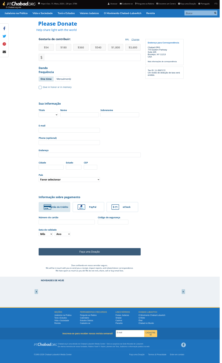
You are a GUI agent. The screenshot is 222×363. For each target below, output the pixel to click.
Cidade (42, 162)
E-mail (42, 125)
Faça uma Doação (187, 3)
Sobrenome (106, 110)
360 (81, 47)
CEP (86, 162)
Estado (69, 162)
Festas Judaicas (122, 315)
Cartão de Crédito (58, 206)
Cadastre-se (126, 3)
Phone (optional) (48, 137)
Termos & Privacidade (157, 354)
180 (63, 47)
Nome (63, 110)
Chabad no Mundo (146, 323)
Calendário (84, 318)
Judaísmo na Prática (16, 13)
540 (98, 47)
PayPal (92, 206)
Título (42, 110)
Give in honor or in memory (55, 87)
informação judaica (136, 346)
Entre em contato (177, 354)
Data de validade (48, 229)
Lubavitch (90, 344)
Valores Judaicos (89, 13)
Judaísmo (123, 346)
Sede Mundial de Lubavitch (133, 344)
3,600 (133, 47)
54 (46, 47)
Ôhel (140, 320)
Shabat (119, 318)
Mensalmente (63, 78)
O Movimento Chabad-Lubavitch (122, 13)
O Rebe (141, 318)
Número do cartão (48, 217)
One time (46, 78)
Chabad (84, 344)
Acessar (112, 3)
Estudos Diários (86, 320)
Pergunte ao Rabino (144, 3)
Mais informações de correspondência (162, 61)
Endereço (44, 150)
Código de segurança (109, 217)
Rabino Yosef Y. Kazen (97, 346)
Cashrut (119, 320)
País (41, 174)
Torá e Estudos (66, 13)
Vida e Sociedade (43, 13)
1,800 (115, 47)
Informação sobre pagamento (59, 197)
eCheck (127, 206)
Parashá (119, 323)
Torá (117, 346)
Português (204, 3)
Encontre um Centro (166, 3)
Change (135, 39)
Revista (150, 13)
